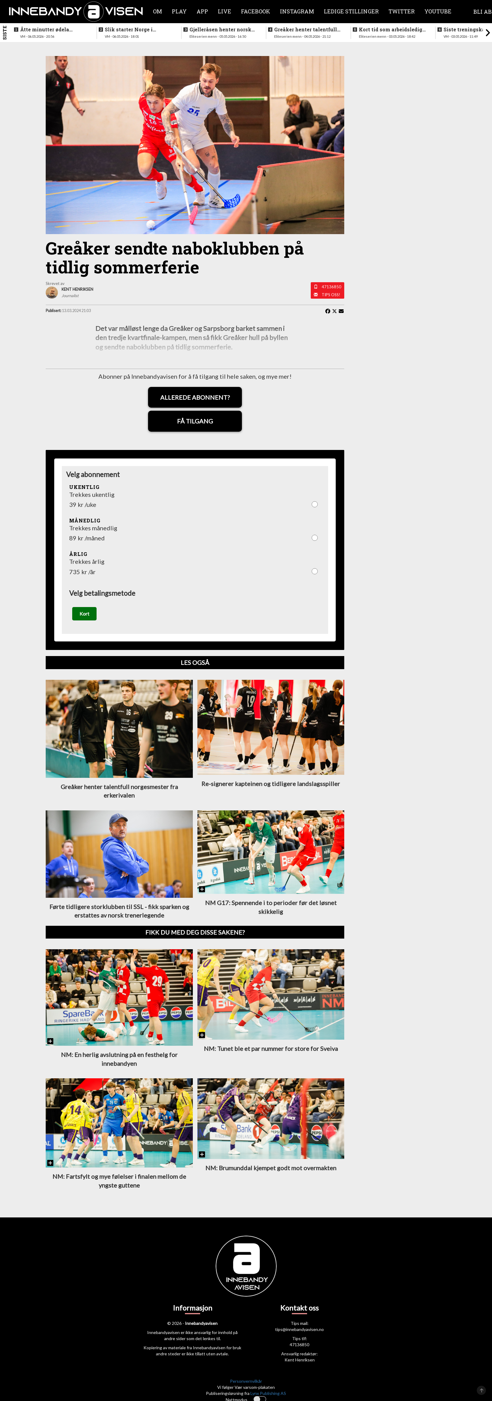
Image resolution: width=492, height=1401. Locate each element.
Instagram (297, 11)
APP (202, 11)
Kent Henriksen (300, 1360)
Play (179, 11)
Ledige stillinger (351, 11)
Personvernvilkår (246, 1382)
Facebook (255, 11)
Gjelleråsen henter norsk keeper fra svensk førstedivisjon (220, 29)
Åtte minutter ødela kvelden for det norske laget (48, 29)
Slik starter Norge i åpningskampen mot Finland (131, 29)
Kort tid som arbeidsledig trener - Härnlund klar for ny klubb (391, 29)
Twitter (401, 11)
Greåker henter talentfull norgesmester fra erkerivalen (305, 29)
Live (224, 11)
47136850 (331, 286)
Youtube (437, 11)
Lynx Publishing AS (268, 1394)
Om (157, 11)
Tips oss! (331, 294)
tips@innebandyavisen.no (299, 1330)
